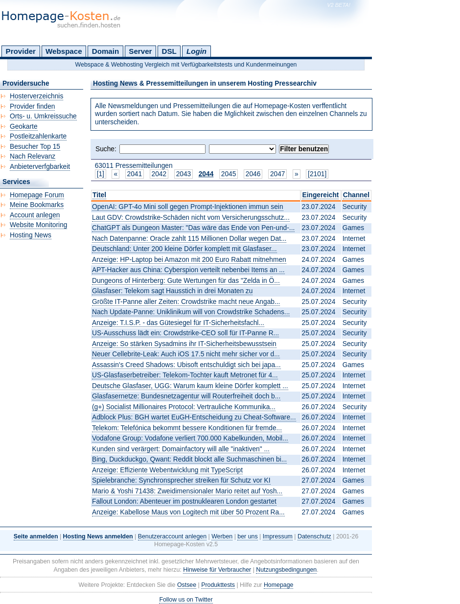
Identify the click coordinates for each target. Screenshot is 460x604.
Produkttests (218, 584)
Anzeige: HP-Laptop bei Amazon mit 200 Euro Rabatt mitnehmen (189, 259)
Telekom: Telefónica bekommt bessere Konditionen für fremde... (187, 428)
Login (196, 51)
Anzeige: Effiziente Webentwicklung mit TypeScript (167, 470)
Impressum (278, 536)
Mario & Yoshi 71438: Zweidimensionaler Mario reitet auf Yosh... (187, 491)
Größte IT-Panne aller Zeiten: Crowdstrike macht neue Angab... (186, 301)
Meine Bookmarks (37, 205)
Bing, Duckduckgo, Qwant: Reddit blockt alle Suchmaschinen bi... (189, 459)
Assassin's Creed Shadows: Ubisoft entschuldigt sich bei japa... (186, 365)
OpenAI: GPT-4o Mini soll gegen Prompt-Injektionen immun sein (187, 206)
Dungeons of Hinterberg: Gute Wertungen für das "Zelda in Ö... (186, 280)
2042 (159, 174)
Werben (221, 536)
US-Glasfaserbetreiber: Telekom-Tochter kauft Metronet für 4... (185, 375)
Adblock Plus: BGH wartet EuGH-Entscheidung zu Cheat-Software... (194, 417)
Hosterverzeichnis (36, 96)
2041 (134, 174)
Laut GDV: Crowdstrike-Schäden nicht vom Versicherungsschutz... (191, 217)
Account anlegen (35, 215)
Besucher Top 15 (35, 146)
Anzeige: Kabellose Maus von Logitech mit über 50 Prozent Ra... (188, 512)
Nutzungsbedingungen (286, 569)
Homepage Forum (37, 195)
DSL (169, 51)
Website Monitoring (38, 225)
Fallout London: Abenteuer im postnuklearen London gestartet (184, 501)
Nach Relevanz (32, 156)
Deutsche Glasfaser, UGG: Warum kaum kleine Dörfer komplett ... (190, 386)
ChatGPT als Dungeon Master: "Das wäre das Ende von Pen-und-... (193, 228)
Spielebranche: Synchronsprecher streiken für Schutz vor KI (181, 480)
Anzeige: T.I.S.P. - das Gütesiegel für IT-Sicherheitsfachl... (178, 322)
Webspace (64, 51)
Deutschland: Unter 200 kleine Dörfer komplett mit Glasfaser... (184, 249)
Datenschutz (314, 536)
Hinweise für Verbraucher (217, 569)
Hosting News (30, 235)
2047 (277, 174)
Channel (356, 195)
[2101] (317, 174)
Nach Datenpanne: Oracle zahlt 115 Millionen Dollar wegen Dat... (189, 238)
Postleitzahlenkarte (38, 136)
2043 (183, 174)
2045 (228, 174)
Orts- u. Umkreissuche (43, 116)
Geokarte (24, 126)
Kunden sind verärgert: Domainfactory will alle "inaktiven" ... (181, 449)
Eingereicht (320, 195)
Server (140, 51)
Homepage (279, 584)
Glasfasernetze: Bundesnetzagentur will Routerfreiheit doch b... (186, 396)
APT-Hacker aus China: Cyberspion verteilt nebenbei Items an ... (188, 270)
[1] (100, 174)
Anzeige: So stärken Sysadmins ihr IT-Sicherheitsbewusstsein (184, 344)
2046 (253, 174)
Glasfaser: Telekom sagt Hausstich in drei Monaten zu (172, 291)
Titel (99, 195)
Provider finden (32, 106)
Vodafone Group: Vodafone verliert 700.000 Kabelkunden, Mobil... (190, 438)
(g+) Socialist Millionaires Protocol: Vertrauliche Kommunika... (184, 407)
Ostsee (186, 584)
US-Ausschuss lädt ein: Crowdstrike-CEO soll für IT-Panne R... (185, 333)
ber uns (247, 536)
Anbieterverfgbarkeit (40, 166)
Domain (105, 51)
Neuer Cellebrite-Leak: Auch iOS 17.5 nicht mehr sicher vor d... (186, 354)
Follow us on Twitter (185, 599)
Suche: (105, 149)
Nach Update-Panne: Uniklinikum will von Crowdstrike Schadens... (191, 312)
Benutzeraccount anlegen (172, 536)
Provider (21, 51)
